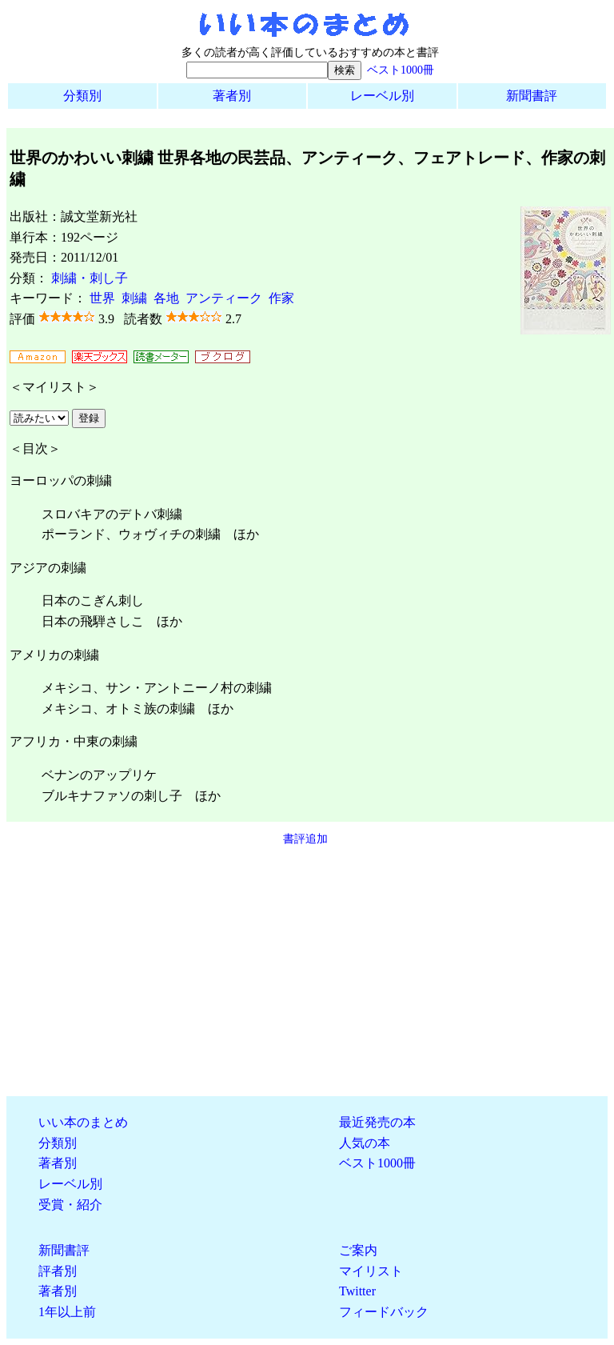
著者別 (232, 95)
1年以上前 (67, 1312)
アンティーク (223, 298)
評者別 (57, 1271)
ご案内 (358, 1250)
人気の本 (364, 1143)
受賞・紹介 (70, 1204)
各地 (166, 298)
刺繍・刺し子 (89, 278)
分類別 (82, 95)
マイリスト (371, 1271)
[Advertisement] (307, 971)
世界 (102, 298)
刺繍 (134, 298)
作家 (281, 298)
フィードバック (384, 1312)
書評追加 (305, 838)
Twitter (357, 1291)
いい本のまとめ (83, 1122)
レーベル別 (382, 95)
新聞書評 (531, 95)
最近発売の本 (377, 1122)
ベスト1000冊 (400, 69)
